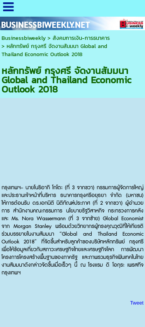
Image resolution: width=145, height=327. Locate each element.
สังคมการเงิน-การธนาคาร (81, 38)
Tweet (136, 303)
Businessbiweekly (24, 38)
